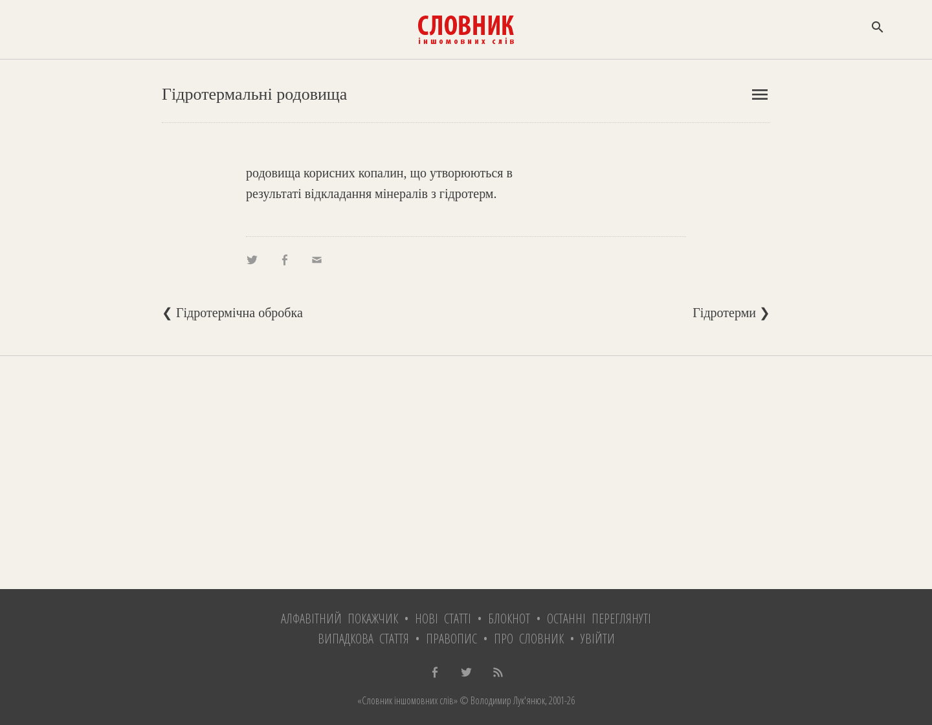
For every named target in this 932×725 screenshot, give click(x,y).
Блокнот (509, 618)
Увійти (598, 638)
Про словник (529, 638)
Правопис (451, 638)
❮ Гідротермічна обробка (232, 313)
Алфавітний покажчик (339, 618)
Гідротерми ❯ (731, 313)
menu (759, 94)
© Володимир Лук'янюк (501, 700)
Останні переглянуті (599, 618)
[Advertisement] (466, 472)
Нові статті (443, 618)
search (877, 27)
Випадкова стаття (363, 638)
